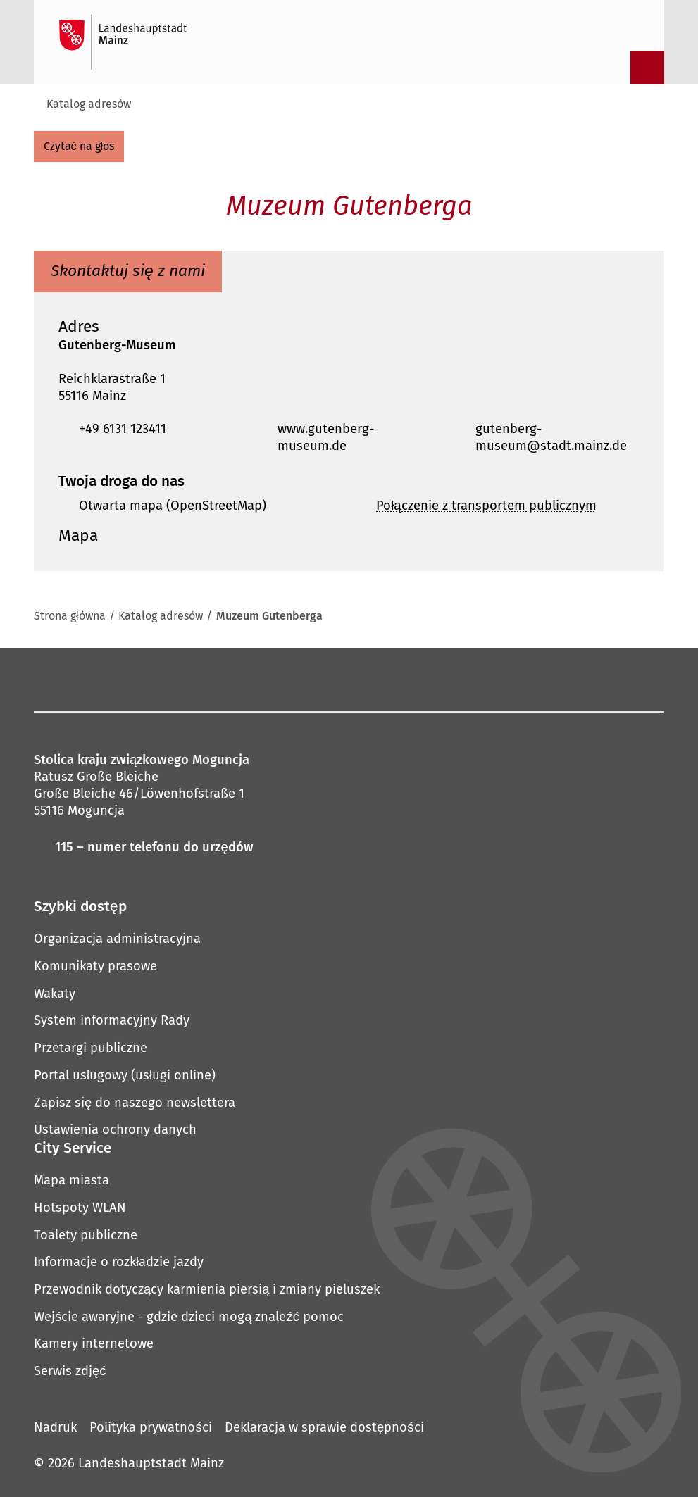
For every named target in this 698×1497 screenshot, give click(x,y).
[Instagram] (227, 679)
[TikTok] (488, 679)
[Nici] (376, 679)
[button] (349, 327)
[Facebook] (200, 679)
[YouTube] (339, 679)
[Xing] (451, 679)
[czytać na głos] (79, 146)
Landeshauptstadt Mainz (151, 1463)
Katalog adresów (88, 104)
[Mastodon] (265, 679)
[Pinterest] (302, 679)
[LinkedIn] (413, 679)
